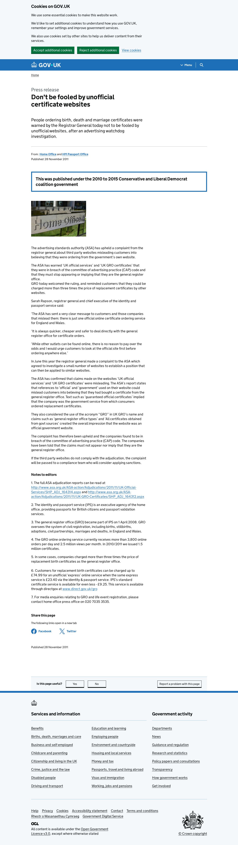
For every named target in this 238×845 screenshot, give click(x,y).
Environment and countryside (113, 745)
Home (35, 75)
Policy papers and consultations (176, 761)
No (100, 684)
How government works (170, 778)
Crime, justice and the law (50, 769)
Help (34, 811)
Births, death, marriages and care (56, 736)
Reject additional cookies (98, 50)
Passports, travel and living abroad (117, 769)
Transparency (162, 769)
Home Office (48, 154)
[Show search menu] (201, 65)
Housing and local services (111, 753)
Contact (117, 811)
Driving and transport (47, 786)
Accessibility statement (89, 811)
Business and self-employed (52, 745)
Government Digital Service (103, 816)
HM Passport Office (75, 154)
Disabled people (43, 778)
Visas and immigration (108, 778)
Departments (162, 728)
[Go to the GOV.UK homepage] (46, 65)
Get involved (161, 786)
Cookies (62, 811)
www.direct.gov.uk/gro (79, 589)
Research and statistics (169, 753)
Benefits (37, 728)
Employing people (105, 736)
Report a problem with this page (179, 684)
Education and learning (109, 728)
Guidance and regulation (170, 745)
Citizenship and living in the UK (54, 761)
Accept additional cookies (52, 50)
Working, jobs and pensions (112, 786)
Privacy (47, 811)
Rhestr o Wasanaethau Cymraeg (55, 816)
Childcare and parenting (49, 753)
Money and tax (103, 761)
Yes (78, 684)
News (156, 736)
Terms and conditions (142, 811)
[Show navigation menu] (186, 65)
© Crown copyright (192, 833)
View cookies (131, 50)
